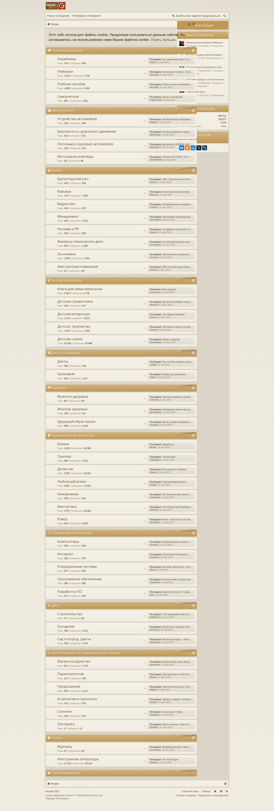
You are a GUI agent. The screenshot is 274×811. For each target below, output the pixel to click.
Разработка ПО (69, 596)
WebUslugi (133, 139)
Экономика (66, 259)
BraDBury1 (133, 622)
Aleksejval (133, 647)
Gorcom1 (132, 549)
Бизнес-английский (151, 102)
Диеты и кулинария (65, 358)
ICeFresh (132, 404)
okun (223, 126)
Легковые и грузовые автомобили (85, 149)
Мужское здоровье (72, 401)
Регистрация (203, 25)
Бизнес (57, 175)
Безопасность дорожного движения (86, 136)
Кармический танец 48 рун (154, 667)
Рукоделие (66, 631)
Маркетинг (66, 209)
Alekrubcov (133, 152)
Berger (131, 452)
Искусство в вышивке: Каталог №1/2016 (161, 632)
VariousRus (133, 224)
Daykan (131, 237)
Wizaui (131, 682)
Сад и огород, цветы (74, 644)
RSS (123, 66)
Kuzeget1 (132, 429)
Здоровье (59, 393)
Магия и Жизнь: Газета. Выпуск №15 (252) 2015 (165, 729)
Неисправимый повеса (152, 487)
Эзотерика (66, 729)
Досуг (56, 610)
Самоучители (68, 101)
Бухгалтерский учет (73, 183)
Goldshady (133, 502)
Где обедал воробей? (152, 319)
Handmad (133, 587)
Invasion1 (133, 562)
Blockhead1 (134, 417)
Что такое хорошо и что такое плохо (205, 79)
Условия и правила (186, 800)
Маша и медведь (149, 344)
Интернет (65, 559)
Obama (131, 477)
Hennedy (132, 92)
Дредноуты (146, 449)
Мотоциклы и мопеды (75, 161)
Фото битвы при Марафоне (155, 512)
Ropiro (131, 382)
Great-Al (132, 262)
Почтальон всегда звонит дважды (158, 499)
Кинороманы (67, 499)
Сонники (64, 716)
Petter (131, 67)
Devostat (132, 79)
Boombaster (134, 347)
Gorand (131, 335)
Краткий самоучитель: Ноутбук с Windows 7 (163, 572)
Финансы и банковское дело (80, 246)
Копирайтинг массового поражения (159, 234)
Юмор (62, 524)
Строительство (69, 619)
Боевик (63, 449)
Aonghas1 (133, 720)
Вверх (221, 796)
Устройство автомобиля (77, 124)
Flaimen (132, 767)
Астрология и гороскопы (77, 704)
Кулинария (66, 379)
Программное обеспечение (79, 584)
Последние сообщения (86, 15)
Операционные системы (77, 571)
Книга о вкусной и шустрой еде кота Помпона (164, 524)
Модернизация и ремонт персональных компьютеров (168, 547)
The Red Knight (148, 764)
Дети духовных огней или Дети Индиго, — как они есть (169, 679)
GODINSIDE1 (135, 164)
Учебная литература (68, 55)
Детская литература (66, 285)
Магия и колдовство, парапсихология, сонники (86, 658)
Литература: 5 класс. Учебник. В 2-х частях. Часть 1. (168, 77)
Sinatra (131, 274)
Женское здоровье (72, 414)
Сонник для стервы (151, 717)
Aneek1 (131, 187)
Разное (57, 743)
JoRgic (131, 370)
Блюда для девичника (152, 379)
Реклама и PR (68, 234)
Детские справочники (75, 306)
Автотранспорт (63, 115)
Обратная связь (190, 796)
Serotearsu (133, 755)
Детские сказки (69, 344)
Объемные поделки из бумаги (156, 332)
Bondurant (133, 670)
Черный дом (147, 462)
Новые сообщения (198, 35)
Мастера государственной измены (204, 55)
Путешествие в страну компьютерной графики (165, 584)
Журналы (64, 751)
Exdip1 (131, 489)
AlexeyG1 (133, 310)
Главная (215, 796)
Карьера (64, 196)
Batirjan (131, 127)
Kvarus (131, 322)
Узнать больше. (73, 45)
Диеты (62, 366)
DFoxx (131, 574)
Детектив (65, 474)
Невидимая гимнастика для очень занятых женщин (167, 414)
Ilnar (130, 599)
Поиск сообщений (58, 15)
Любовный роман (71, 486)
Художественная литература (73, 440)
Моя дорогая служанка (152, 474)
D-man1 (132, 212)
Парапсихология (70, 679)
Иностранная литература (78, 764)
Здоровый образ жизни (76, 426)
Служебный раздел (65, 778)
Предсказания (68, 691)
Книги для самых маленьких (79, 294)
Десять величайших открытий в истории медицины (167, 307)
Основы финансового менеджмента (159, 247)
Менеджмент (68, 221)
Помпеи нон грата (195, 92)
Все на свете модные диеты (155, 367)
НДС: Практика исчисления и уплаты (160, 184)
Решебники (66, 64)
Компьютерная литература (72, 538)
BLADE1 (132, 732)
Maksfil (131, 695)
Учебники (65, 76)
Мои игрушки (147, 294)
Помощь (206, 796)
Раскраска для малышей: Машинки (204, 42)
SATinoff (132, 514)
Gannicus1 (133, 297)
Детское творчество (74, 331)
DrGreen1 (133, 634)
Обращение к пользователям (213, 800)
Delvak (131, 707)
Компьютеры (68, 546)
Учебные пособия (71, 89)
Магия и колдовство (73, 666)
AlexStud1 (133, 527)
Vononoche (133, 249)
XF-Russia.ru (62, 803)
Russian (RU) (52, 796)
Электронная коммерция (77, 271)
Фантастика (67, 511)
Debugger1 (133, 464)
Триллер (64, 461)
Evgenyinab (134, 104)
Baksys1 (132, 199)
